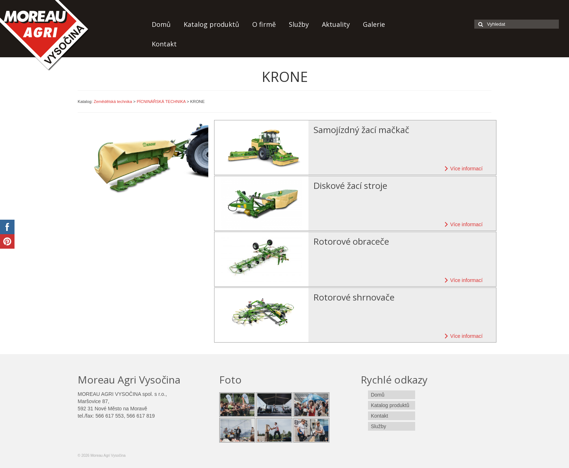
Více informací (462, 168)
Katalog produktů (211, 24)
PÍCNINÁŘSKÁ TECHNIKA (161, 101)
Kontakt (164, 44)
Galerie (374, 24)
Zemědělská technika (113, 101)
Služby (299, 24)
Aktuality (336, 24)
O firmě (264, 24)
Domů (161, 24)
